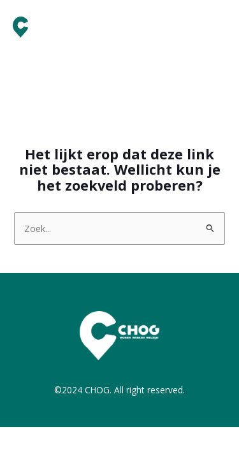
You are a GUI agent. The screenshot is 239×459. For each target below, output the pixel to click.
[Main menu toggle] (212, 27)
